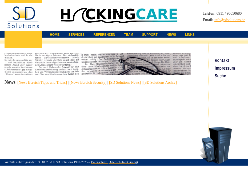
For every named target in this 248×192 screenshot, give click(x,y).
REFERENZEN (104, 35)
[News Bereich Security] (88, 83)
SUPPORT (150, 35)
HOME (54, 35)
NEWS (171, 35)
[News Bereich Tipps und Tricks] (42, 83)
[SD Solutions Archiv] (160, 83)
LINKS (190, 35)
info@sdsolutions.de (229, 20)
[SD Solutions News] (125, 83)
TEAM (128, 35)
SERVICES (77, 35)
